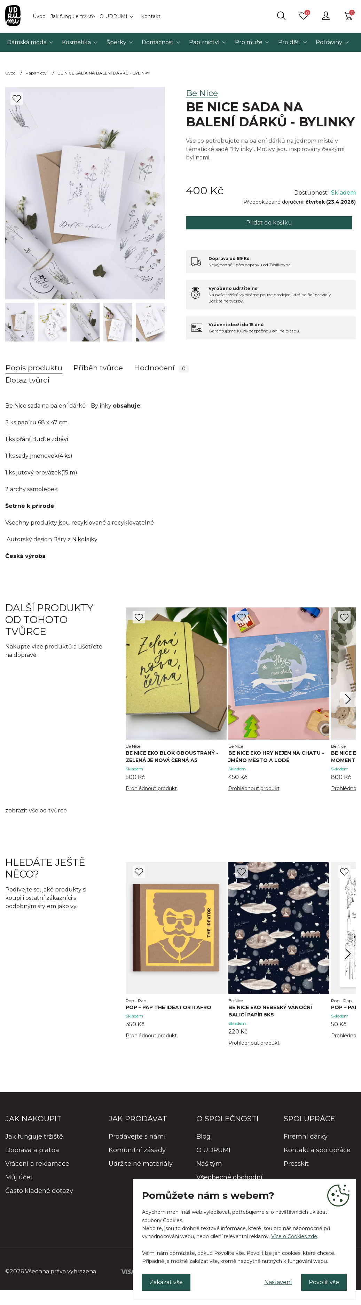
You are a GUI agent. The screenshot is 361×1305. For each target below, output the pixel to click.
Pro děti (289, 42)
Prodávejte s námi (137, 1136)
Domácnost (158, 42)
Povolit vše (324, 1282)
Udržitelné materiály (141, 1164)
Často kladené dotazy (39, 1191)
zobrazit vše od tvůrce (36, 810)
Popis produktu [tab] (34, 367)
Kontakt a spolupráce (317, 1150)
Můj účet (19, 1177)
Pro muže (248, 42)
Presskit (296, 1164)
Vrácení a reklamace (37, 1164)
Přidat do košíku (269, 222)
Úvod (39, 16)
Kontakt (150, 16)
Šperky (116, 42)
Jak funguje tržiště (72, 16)
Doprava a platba (32, 1150)
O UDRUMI (113, 16)
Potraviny (329, 42)
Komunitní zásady (137, 1150)
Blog (203, 1136)
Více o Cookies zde (294, 1236)
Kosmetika (76, 42)
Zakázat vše (166, 1282)
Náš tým (209, 1164)
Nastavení (278, 1282)
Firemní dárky (306, 1136)
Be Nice (202, 93)
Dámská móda (27, 42)
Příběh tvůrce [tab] (98, 367)
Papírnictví (204, 42)
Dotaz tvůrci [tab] (27, 380)
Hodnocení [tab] (161, 367)
